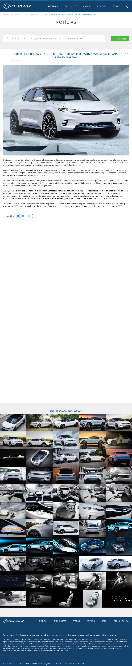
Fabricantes (70, 6)
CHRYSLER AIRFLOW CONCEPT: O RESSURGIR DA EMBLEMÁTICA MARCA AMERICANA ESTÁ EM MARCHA (60, 14)
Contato (101, 6)
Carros (87, 6)
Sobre (115, 6)
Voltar (126, 52)
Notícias (52, 6)
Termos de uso (121, 620)
